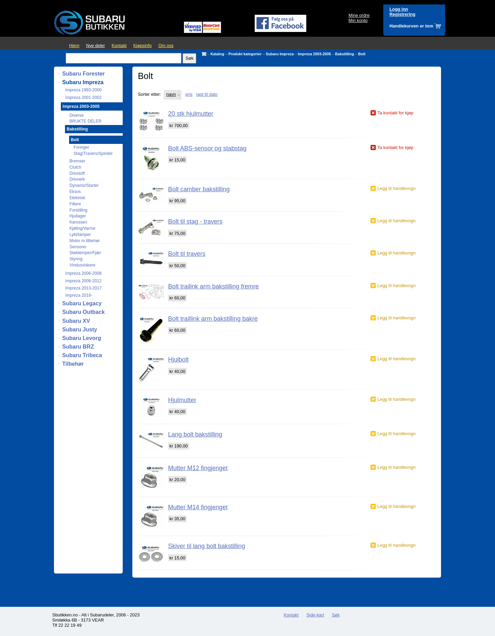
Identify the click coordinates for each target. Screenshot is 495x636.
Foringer (81, 147)
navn (171, 94)
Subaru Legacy (82, 303)
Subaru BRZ (78, 347)
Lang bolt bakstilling (195, 434)
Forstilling (78, 210)
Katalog (217, 54)
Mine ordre (359, 15)
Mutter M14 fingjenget (198, 507)
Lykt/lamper (80, 234)
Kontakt (119, 45)
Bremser (77, 161)
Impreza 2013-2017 (83, 288)
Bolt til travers (186, 253)
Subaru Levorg (81, 338)
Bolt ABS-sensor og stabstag (207, 148)
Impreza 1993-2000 (83, 90)
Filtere (75, 204)
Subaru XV (76, 321)
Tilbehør (73, 364)
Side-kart (315, 614)
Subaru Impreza (280, 54)
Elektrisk (77, 197)
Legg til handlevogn (396, 188)
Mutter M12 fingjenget (198, 468)
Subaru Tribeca (82, 355)
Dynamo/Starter (84, 185)
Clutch (75, 167)
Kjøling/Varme (82, 228)
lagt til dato (207, 94)
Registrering (402, 14)
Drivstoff (77, 173)
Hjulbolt (178, 359)
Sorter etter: (149, 94)
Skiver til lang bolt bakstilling (206, 546)
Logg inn (398, 9)
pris (188, 94)
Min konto (358, 20)
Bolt (361, 54)
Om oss (166, 45)
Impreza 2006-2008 (83, 273)
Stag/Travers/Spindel (93, 153)
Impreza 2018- (78, 295)
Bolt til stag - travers (195, 221)
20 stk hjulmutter (190, 113)
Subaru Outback (83, 312)
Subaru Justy (79, 329)
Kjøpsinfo (142, 45)
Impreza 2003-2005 (314, 54)
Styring (75, 259)
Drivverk (77, 179)
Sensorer (77, 247)
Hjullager (77, 216)
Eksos (75, 191)
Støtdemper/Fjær (85, 252)
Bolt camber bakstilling (199, 189)
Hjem (74, 45)
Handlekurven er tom (411, 26)
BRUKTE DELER (85, 121)
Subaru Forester (83, 74)
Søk (336, 614)
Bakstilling (344, 54)
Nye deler (95, 45)
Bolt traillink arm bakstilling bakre (213, 318)
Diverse (76, 115)
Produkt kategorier (245, 54)
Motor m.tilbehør (84, 240)
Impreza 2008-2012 (83, 281)
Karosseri (78, 222)
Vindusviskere (82, 265)
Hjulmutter (182, 400)
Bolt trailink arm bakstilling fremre (213, 286)
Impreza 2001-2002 (83, 97)
